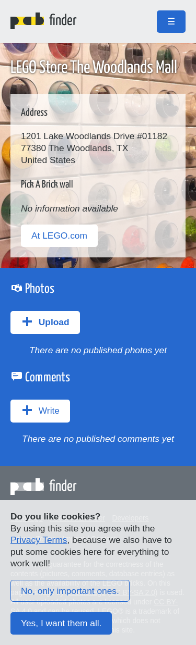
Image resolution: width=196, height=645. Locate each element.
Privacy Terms (38, 540)
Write (40, 410)
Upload (45, 321)
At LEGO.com (59, 235)
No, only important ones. (70, 591)
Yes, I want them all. (61, 623)
